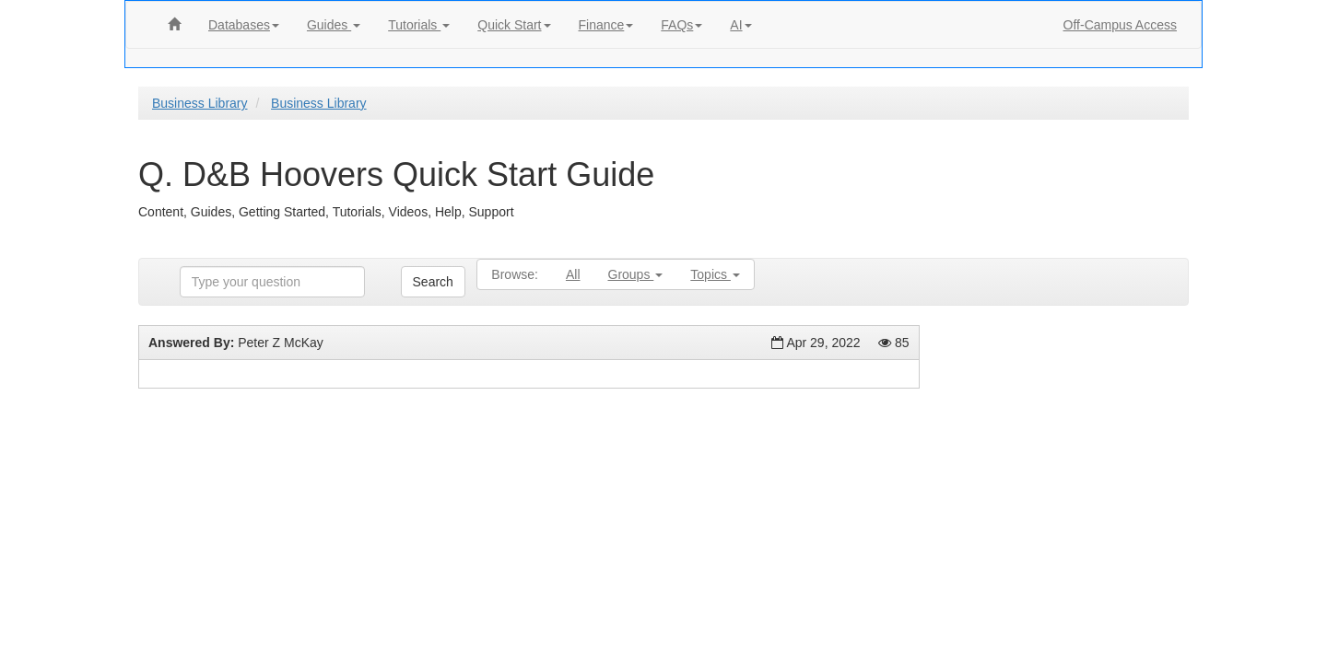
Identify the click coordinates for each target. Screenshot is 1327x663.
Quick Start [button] (513, 24)
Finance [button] (606, 24)
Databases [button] (243, 24)
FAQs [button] (681, 24)
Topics (715, 274)
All (573, 274)
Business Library (200, 103)
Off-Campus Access (1120, 24)
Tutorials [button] (419, 24)
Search (433, 281)
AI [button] (740, 24)
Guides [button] (333, 24)
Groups (636, 274)
